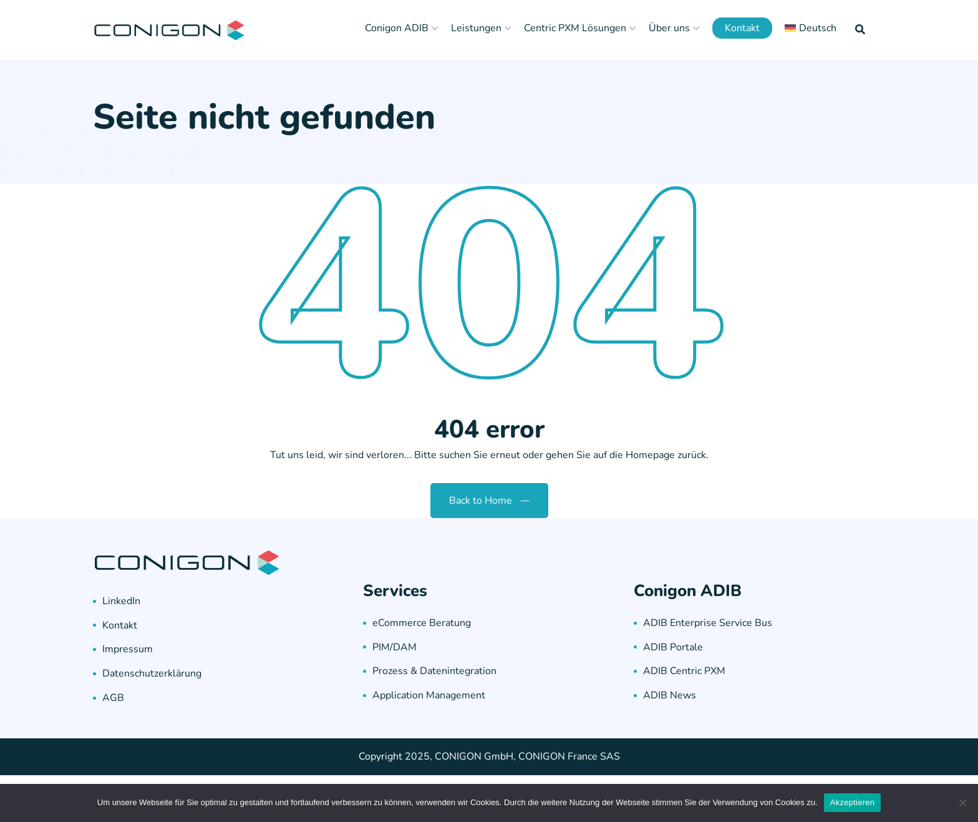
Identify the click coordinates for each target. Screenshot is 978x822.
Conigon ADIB (396, 28)
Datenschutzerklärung (151, 673)
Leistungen (476, 28)
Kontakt (742, 28)
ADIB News (669, 695)
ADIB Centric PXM (684, 671)
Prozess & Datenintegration (434, 671)
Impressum (127, 649)
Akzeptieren (852, 802)
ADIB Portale (673, 647)
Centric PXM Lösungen (575, 28)
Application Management (428, 695)
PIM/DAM (394, 647)
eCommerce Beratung (421, 623)
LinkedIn (121, 601)
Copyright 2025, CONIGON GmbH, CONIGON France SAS (489, 756)
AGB (113, 698)
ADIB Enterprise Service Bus (707, 623)
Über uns (669, 28)
